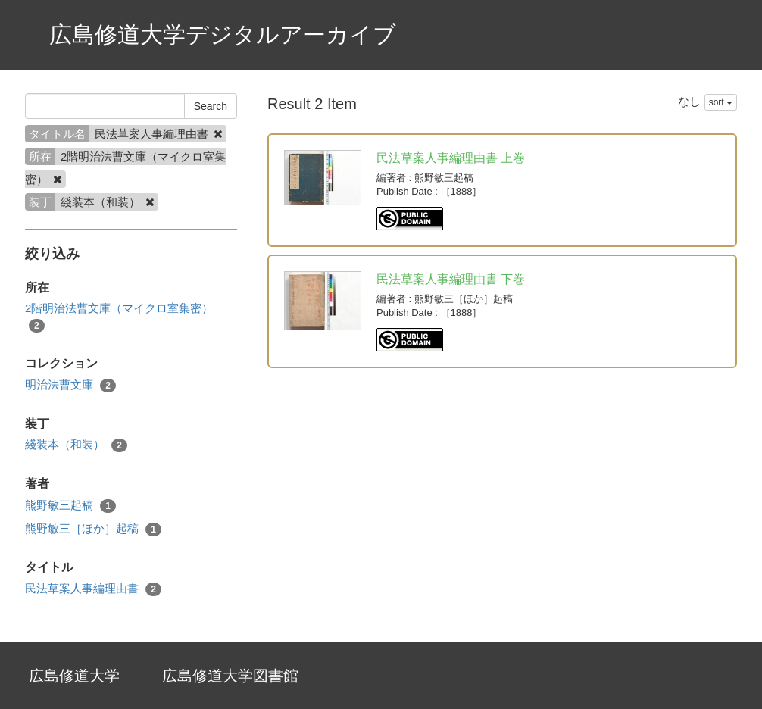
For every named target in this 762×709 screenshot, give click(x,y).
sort (720, 102)
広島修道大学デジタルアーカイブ (222, 34)
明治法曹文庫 (70, 385)
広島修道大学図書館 (230, 675)
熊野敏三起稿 (70, 505)
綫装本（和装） (76, 445)
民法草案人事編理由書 (93, 589)
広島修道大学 (74, 675)
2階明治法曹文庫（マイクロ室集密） (119, 316)
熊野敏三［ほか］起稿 (93, 529)
